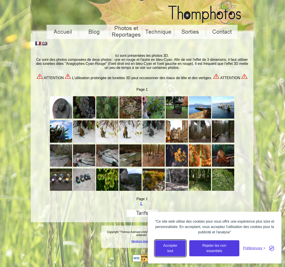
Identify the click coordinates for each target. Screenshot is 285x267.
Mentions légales (141, 241)
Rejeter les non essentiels (214, 248)
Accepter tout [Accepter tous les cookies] (170, 248)
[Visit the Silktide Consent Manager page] (271, 248)
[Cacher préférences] (254, 248)
